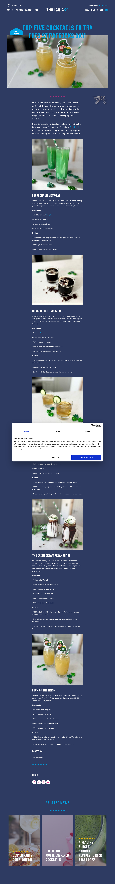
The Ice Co (75, 127)
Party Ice (49, 215)
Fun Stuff (28, 10)
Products (19, 10)
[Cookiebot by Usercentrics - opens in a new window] (92, 425)
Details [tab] (57, 431)
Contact (100, 10)
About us (10, 10)
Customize (57, 457)
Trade (87, 10)
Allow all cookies (87, 457)
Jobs (36, 10)
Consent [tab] (27, 431)
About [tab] (87, 431)
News (93, 10)
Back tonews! (16, 32)
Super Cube (39, 333)
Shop (106, 10)
